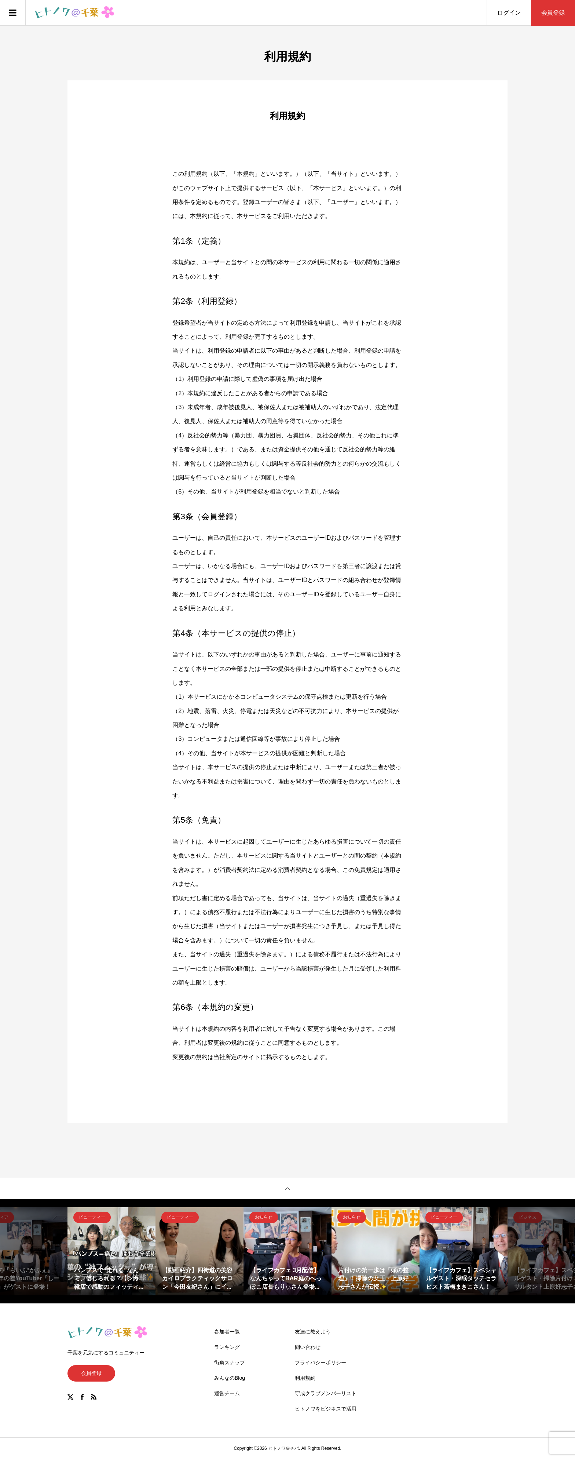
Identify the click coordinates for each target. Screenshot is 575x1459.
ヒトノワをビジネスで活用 (325, 1409)
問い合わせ (308, 1347)
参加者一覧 (227, 1332)
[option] (111, 1251)
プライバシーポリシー (320, 1362)
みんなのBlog (229, 1378)
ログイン (509, 13)
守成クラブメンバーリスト (325, 1393)
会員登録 (553, 13)
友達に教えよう (313, 1332)
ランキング (227, 1347)
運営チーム (227, 1393)
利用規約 (305, 1378)
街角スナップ (229, 1362)
